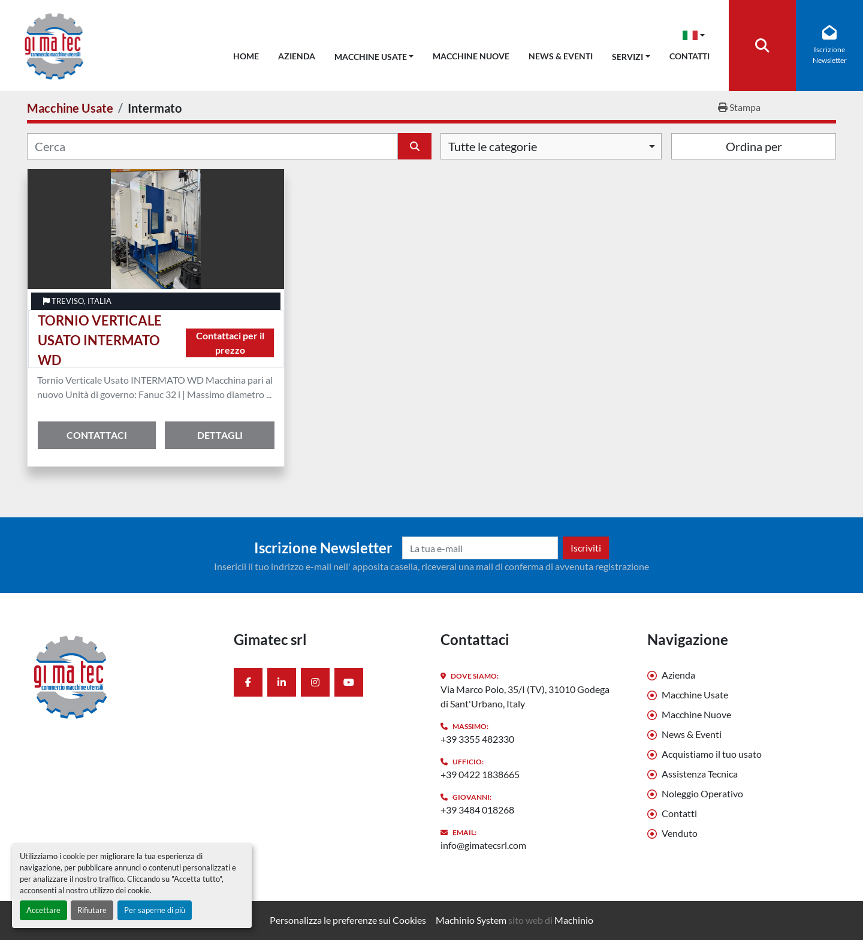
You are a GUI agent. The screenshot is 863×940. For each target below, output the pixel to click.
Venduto (680, 833)
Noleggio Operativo (702, 793)
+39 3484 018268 (477, 809)
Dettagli (220, 435)
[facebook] (248, 682)
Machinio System (471, 920)
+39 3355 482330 (477, 739)
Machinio (573, 920)
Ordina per (754, 146)
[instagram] (315, 682)
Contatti (689, 56)
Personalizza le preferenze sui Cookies (348, 920)
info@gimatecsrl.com (483, 845)
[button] (374, 54)
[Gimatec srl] (121, 676)
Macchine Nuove (471, 56)
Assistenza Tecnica (700, 773)
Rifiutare (92, 910)
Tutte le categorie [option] (492, 146)
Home (246, 56)
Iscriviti (586, 547)
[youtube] (348, 682)
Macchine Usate (370, 57)
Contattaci (97, 435)
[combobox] (551, 146)
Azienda (296, 56)
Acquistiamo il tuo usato (712, 754)
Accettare (43, 910)
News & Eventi (561, 56)
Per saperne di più (154, 910)
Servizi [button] (627, 57)
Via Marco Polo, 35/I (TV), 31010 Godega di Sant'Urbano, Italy (524, 696)
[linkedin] (281, 682)
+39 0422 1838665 (480, 774)
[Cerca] (212, 146)
